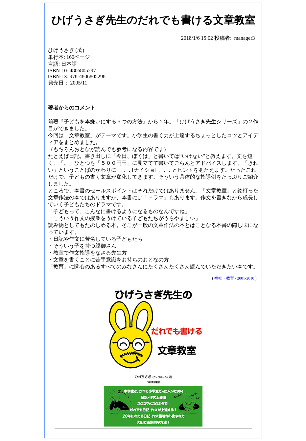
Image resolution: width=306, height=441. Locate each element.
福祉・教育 (224, 278)
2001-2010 (245, 278)
